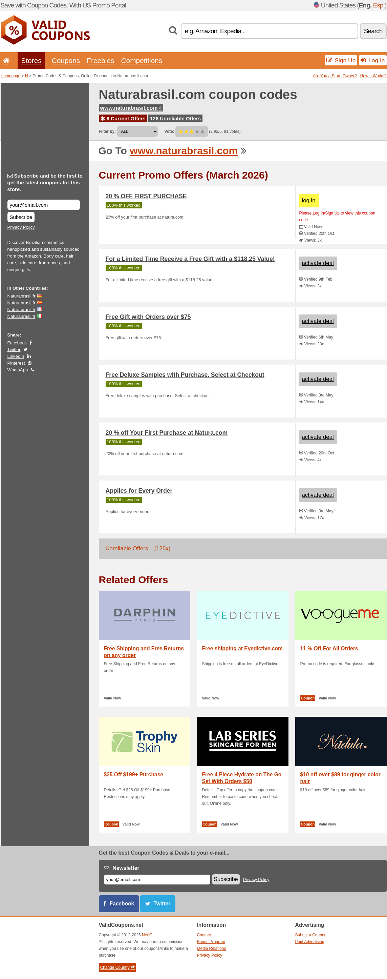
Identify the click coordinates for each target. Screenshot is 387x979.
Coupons (66, 60)
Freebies (100, 60)
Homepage (11, 76)
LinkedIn (15, 356)
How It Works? (373, 76)
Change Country (117, 967)
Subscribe (21, 217)
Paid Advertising (309, 941)
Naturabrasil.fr (21, 296)
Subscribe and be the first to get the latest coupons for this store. (45, 182)
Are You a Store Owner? (335, 76)
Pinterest (16, 363)
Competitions (141, 60)
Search (373, 31)
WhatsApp (17, 369)
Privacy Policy (21, 227)
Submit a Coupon (311, 935)
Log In (373, 60)
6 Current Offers (123, 118)
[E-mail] (157, 879)
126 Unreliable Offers (175, 118)
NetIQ (147, 935)
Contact (204, 935)
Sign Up (341, 60)
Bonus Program (211, 941)
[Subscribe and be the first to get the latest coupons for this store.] (43, 205)
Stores (31, 60)
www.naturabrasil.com (131, 108)
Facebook (17, 342)
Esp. (379, 5)
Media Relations (211, 948)
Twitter (14, 349)
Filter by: (107, 131)
